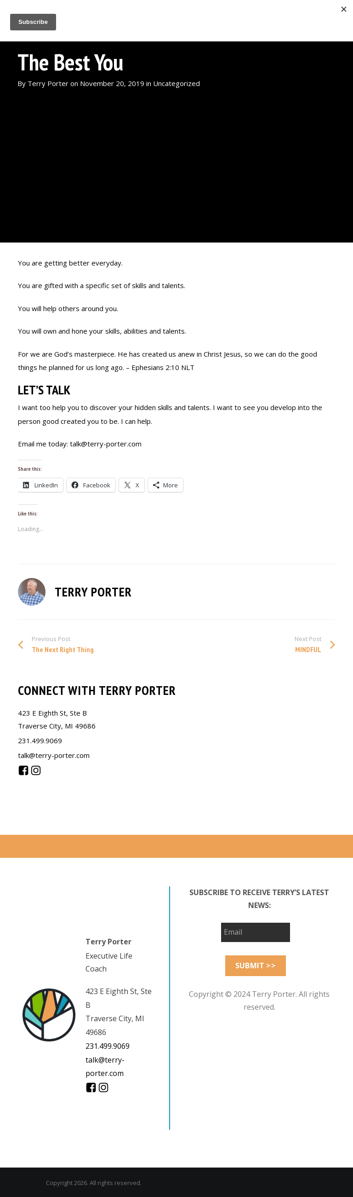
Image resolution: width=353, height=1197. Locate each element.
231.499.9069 (40, 740)
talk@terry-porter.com (54, 755)
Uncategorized (176, 83)
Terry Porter (48, 83)
